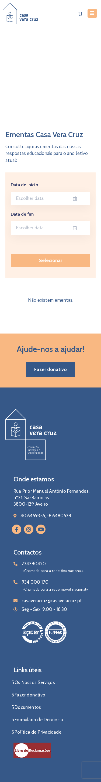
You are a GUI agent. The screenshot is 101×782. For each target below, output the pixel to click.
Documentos (28, 707)
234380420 (34, 563)
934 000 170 (35, 582)
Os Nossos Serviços (35, 682)
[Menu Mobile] (92, 13)
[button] (50, 369)
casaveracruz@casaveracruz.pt (52, 600)
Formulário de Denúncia (39, 719)
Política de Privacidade (38, 732)
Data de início (24, 184)
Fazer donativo (30, 695)
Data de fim (22, 214)
